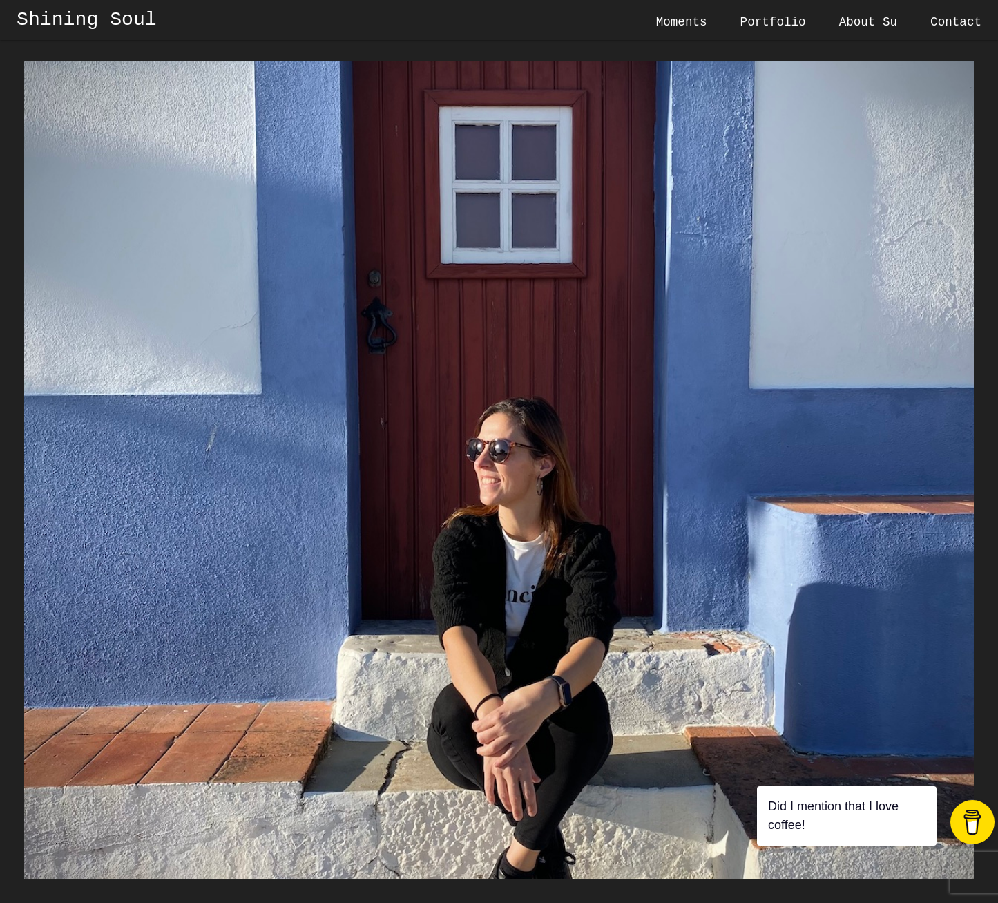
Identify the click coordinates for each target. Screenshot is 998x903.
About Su (868, 22)
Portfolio (773, 22)
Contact (955, 22)
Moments (681, 22)
